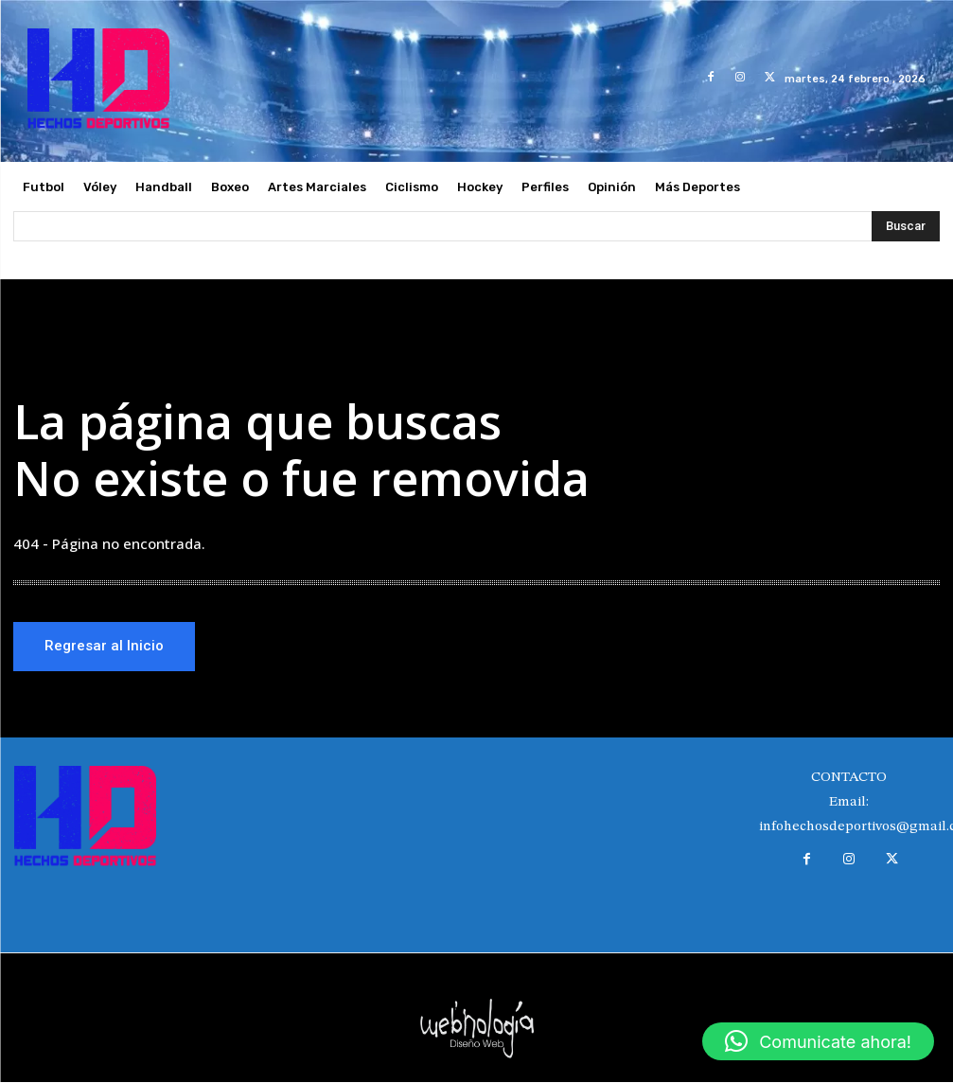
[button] (818, 1041)
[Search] (906, 226)
